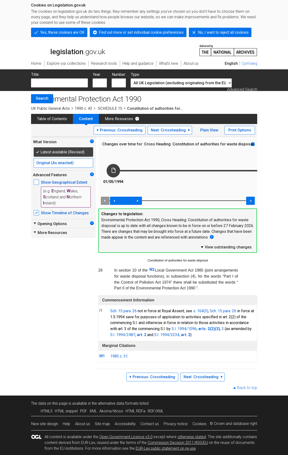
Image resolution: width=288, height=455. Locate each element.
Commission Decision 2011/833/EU (178, 442)
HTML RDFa (135, 411)
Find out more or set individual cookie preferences (141, 32)
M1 (152, 269)
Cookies (199, 424)
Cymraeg (249, 63)
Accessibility (125, 424)
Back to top (247, 387)
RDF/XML (156, 411)
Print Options (239, 130)
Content (86, 119)
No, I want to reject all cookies (223, 32)
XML (93, 411)
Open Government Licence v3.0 (126, 437)
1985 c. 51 (119, 356)
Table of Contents (52, 119)
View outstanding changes (226, 247)
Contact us (150, 424)
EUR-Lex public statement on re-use (166, 448)
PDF (83, 411)
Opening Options (50, 223)
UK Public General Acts (50, 108)
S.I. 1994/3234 (166, 334)
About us (82, 424)
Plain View (209, 130)
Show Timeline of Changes (65, 213)
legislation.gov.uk (68, 50)
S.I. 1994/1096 (184, 328)
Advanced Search (242, 89)
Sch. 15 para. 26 (123, 311)
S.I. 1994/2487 (122, 334)
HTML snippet (66, 411)
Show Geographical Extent (64, 182)
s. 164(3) (200, 311)
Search (42, 98)
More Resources (119, 119)
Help (66, 424)
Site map (102, 424)
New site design (44, 424)
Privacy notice (176, 424)
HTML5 (46, 411)
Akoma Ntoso (111, 411)
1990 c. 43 (83, 108)
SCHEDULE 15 (109, 108)
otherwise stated (192, 437)
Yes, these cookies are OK (62, 32)
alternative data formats (118, 403)
